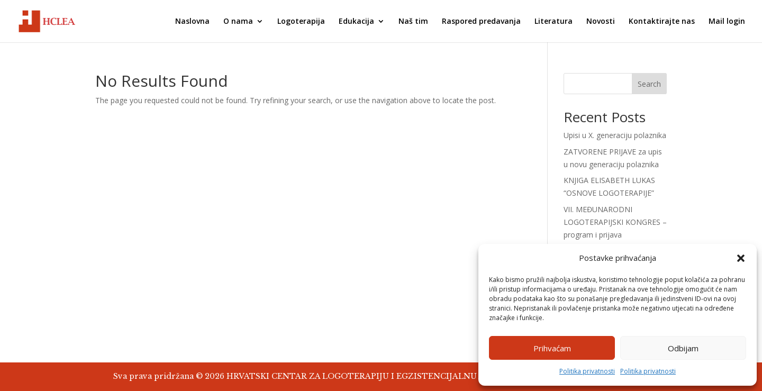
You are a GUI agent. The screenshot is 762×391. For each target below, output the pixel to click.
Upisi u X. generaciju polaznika (615, 135)
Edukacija (356, 21)
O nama (238, 21)
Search (649, 84)
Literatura (553, 21)
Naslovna (192, 21)
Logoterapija (301, 21)
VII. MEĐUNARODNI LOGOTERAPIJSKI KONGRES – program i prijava (615, 222)
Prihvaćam (552, 348)
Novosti (600, 21)
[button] (741, 258)
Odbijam (683, 348)
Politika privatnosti (587, 371)
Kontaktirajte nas (662, 21)
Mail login (727, 21)
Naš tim (413, 21)
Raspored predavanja (481, 21)
